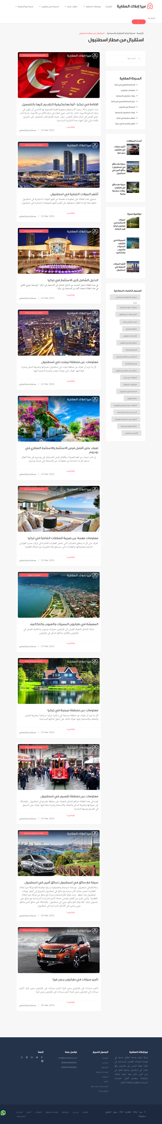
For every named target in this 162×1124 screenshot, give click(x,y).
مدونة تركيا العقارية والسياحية (121, 33)
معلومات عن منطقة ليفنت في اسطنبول (69, 362)
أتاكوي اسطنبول (131, 433)
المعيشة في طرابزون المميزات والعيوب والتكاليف (64, 624)
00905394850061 (69, 1062)
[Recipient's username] (123, 58)
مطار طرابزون (132, 398)
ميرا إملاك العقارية (130, 384)
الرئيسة (140, 33)
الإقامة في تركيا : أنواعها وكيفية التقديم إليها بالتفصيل (60, 104)
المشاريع (105, 1067)
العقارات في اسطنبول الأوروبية (125, 405)
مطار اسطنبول (131, 329)
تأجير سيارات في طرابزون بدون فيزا (75, 979)
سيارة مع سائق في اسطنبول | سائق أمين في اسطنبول (61, 882)
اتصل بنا (19, 1112)
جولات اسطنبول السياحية (127, 112)
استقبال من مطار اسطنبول (126, 357)
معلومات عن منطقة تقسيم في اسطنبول (69, 796)
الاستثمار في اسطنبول (128, 391)
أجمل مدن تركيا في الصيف (127, 412)
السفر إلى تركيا (131, 350)
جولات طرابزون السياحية (127, 96)
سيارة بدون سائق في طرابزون (126, 371)
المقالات (105, 1077)
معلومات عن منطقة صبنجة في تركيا (72, 710)
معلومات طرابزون (130, 90)
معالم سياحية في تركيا (127, 118)
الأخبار (106, 1082)
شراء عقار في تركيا (130, 322)
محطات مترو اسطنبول (128, 307)
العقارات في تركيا (130, 377)
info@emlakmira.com (67, 1058)
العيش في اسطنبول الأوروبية (126, 419)
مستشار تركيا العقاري (27, 130)
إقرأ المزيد (70, 127)
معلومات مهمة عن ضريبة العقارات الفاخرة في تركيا (63, 538)
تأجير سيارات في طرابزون (128, 314)
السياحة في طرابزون (129, 107)
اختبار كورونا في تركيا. (129, 426)
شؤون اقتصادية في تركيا (127, 124)
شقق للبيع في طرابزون (128, 343)
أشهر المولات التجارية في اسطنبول (74, 194)
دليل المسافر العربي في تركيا (125, 101)
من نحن (105, 1063)
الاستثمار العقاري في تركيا (126, 85)
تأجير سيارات (20, 1116)
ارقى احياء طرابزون (130, 336)
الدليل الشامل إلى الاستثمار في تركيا (73, 280)
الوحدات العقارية (102, 1072)
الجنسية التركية (131, 364)
